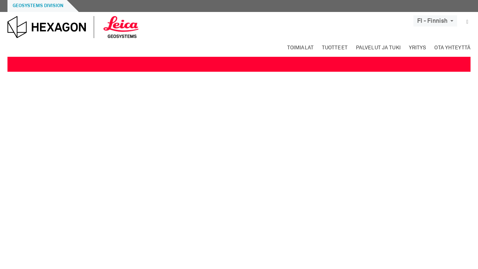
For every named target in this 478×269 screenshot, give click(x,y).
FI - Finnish (435, 21)
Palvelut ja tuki (378, 47)
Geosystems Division (38, 6)
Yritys (417, 47)
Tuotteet (335, 47)
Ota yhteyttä (452, 47)
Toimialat (300, 47)
